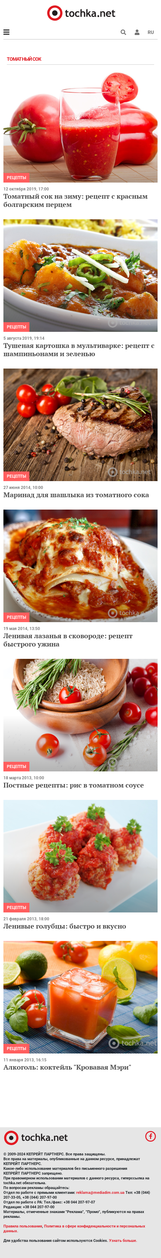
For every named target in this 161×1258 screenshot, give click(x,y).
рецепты (16, 177)
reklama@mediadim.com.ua (100, 1192)
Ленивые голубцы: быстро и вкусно (64, 926)
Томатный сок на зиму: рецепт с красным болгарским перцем (75, 200)
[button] (137, 32)
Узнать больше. (123, 1240)
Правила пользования (22, 1226)
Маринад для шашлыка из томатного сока (76, 494)
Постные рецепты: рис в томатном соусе (73, 785)
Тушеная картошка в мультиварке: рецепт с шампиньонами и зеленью (79, 349)
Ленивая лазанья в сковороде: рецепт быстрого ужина (68, 640)
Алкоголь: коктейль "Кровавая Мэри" (67, 1067)
